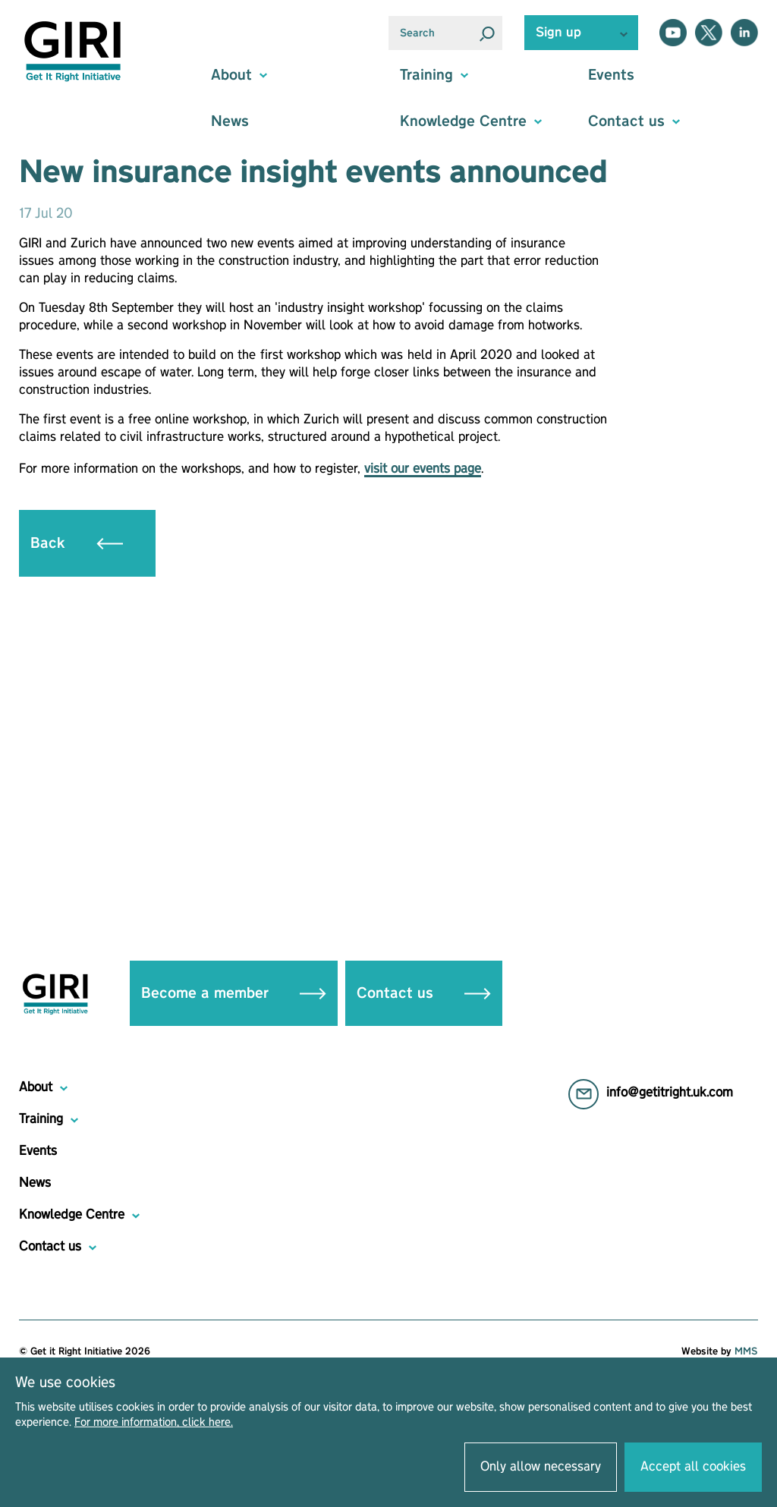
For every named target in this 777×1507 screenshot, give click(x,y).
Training (41, 1119)
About (35, 1087)
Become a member (233, 993)
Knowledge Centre (71, 1215)
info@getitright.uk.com (669, 1093)
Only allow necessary (540, 1467)
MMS (746, 1351)
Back (76, 543)
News (230, 121)
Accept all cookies (693, 1467)
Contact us (424, 993)
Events (611, 75)
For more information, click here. (153, 1422)
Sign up (558, 33)
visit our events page (422, 469)
